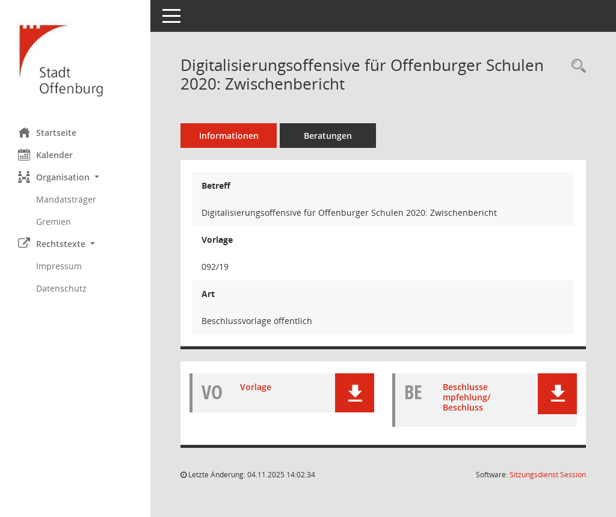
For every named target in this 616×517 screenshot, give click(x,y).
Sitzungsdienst (548, 475)
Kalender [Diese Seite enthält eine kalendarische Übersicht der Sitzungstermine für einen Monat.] (45, 154)
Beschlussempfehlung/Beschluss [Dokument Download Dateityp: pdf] (466, 397)
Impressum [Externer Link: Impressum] (59, 266)
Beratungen (328, 135)
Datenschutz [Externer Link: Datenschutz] (61, 288)
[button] (75, 177)
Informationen (229, 135)
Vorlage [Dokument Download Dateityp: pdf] (255, 387)
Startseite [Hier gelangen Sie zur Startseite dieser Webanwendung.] (47, 132)
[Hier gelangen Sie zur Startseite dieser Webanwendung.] (75, 59)
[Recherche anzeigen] (575, 66)
